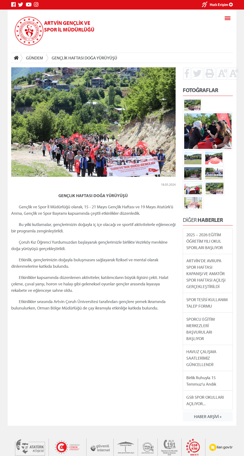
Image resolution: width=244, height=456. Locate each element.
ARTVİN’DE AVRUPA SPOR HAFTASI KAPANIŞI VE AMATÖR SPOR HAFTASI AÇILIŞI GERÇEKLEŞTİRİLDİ (205, 273)
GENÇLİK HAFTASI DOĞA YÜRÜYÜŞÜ (84, 58)
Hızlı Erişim (221, 4)
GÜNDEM (34, 58)
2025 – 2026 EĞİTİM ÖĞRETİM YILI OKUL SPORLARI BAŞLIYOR (204, 241)
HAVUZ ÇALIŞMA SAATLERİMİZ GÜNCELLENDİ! (201, 358)
